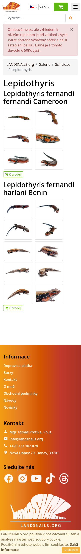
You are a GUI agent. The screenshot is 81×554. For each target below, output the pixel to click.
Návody (9, 400)
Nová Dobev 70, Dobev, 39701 (34, 452)
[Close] (71, 29)
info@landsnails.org (26, 439)
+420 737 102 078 (24, 446)
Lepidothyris (29, 83)
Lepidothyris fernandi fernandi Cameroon (38, 97)
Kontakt (10, 379)
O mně (9, 386)
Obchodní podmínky (20, 393)
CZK (43, 6)
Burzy (8, 372)
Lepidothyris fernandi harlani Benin (38, 188)
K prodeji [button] (13, 174)
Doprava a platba (17, 365)
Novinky (10, 407)
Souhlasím (71, 550)
